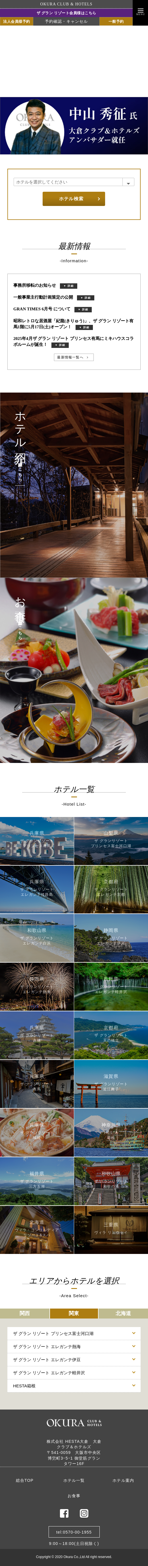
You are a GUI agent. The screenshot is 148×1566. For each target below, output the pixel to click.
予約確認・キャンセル (66, 21)
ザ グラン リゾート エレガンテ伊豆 (47, 1359)
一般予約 (116, 21)
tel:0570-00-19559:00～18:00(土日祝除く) (74, 1534)
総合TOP (25, 1480)
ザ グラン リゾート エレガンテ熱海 (47, 1346)
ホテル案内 (123, 1480)
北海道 (123, 1313)
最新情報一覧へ (70, 357)
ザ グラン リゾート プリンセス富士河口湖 (53, 1333)
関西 (25, 1313)
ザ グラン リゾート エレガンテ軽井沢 (49, 1372)
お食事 (74, 1496)
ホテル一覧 (74, 1480)
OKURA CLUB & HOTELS (66, 4)
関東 (74, 1313)
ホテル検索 (71, 198)
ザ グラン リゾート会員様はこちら (66, 13)
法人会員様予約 (16, 21)
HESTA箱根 (24, 1385)
